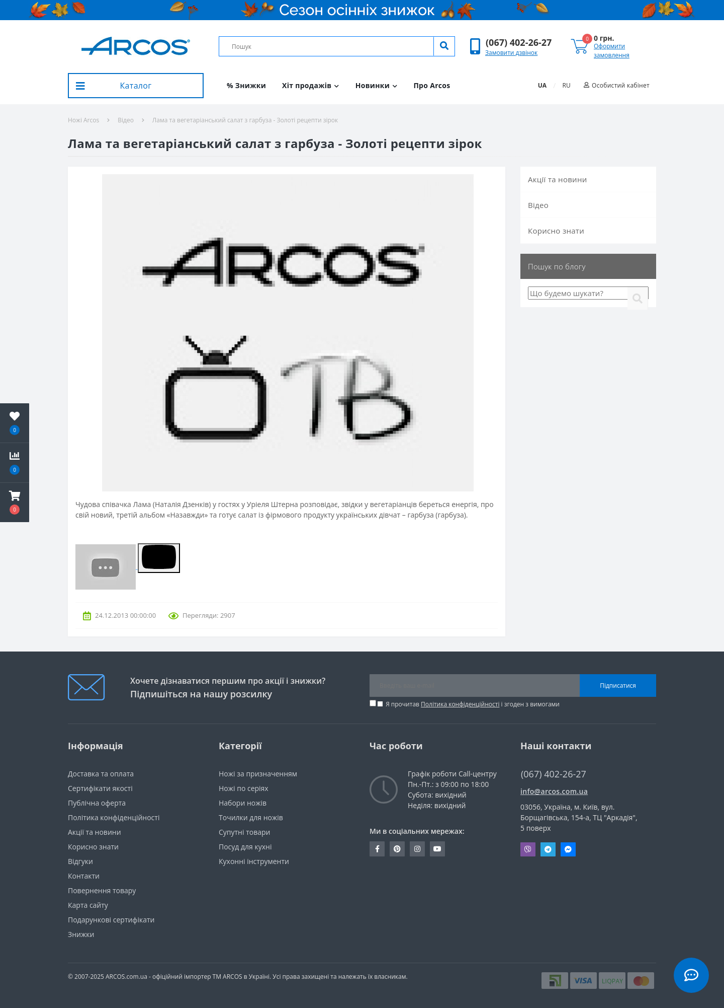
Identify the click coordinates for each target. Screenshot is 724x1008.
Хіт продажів (310, 85)
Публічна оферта (97, 803)
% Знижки (246, 85)
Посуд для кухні (245, 846)
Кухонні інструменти (254, 861)
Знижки (81, 934)
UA (542, 85)
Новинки (376, 85)
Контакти (84, 876)
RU (567, 85)
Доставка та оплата (101, 773)
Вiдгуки (80, 861)
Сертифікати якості (100, 788)
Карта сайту (88, 905)
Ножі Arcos (83, 120)
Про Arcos (431, 85)
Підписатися (618, 685)
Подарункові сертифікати (111, 919)
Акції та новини (557, 179)
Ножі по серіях (243, 788)
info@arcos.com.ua (554, 791)
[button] (518, 42)
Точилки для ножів (251, 817)
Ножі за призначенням (258, 773)
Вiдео (126, 120)
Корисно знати (556, 231)
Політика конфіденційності (460, 704)
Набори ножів (242, 803)
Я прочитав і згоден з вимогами (473, 704)
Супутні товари (244, 832)
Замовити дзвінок (511, 52)
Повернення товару (102, 890)
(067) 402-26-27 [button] (553, 774)
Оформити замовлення (611, 50)
